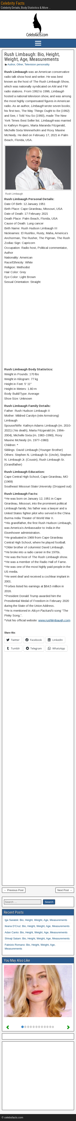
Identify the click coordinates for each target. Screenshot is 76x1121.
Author (11, 64)
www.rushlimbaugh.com (54, 620)
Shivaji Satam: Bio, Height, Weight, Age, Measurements (37, 938)
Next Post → (64, 890)
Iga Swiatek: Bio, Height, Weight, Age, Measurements (36, 920)
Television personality (37, 64)
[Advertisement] (38, 326)
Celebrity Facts (13, 3)
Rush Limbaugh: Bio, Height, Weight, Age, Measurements (32, 57)
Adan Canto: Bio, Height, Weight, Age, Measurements (36, 932)
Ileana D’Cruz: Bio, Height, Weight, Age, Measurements (37, 926)
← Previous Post (14, 890)
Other (20, 64)
